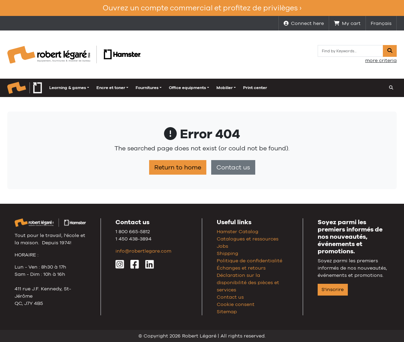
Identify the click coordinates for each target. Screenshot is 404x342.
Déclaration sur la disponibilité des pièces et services (248, 282)
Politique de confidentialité (249, 260)
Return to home (177, 167)
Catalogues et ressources (247, 239)
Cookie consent (236, 304)
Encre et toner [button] (72, 87)
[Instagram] (119, 266)
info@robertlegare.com (143, 251)
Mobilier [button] (186, 87)
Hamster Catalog (237, 231)
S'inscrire (332, 289)
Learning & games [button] (29, 87)
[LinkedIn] (149, 266)
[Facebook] (134, 266)
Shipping (227, 253)
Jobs (222, 246)
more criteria (381, 60)
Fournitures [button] (108, 87)
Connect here (304, 23)
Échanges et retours (241, 268)
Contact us (233, 167)
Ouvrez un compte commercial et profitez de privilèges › (202, 7)
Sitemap (227, 311)
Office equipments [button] (149, 87)
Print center (217, 87)
